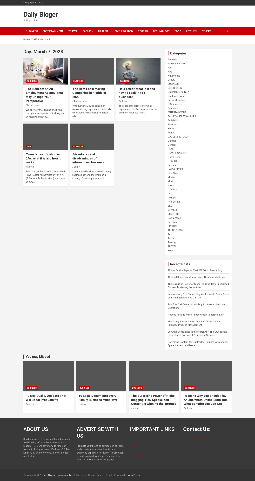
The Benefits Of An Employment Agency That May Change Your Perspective (44, 95)
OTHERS (206, 31)
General (172, 144)
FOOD (177, 31)
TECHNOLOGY (161, 31)
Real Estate (174, 201)
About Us (135, 447)
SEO (170, 205)
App (29, 146)
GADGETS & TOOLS (178, 136)
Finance (172, 124)
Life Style (173, 173)
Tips (170, 234)
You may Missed (38, 357)
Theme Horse (95, 475)
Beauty (171, 79)
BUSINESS (32, 31)
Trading (172, 242)
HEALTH (103, 31)
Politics (172, 197)
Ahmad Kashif (81, 101)
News (171, 185)
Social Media (174, 218)
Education (173, 108)
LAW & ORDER (175, 169)
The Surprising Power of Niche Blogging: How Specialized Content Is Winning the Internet (153, 400)
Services (172, 209)
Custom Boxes (176, 96)
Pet (169, 193)
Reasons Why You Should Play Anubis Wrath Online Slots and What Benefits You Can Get (205, 400)
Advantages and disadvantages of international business (88, 158)
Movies (171, 177)
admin (123, 101)
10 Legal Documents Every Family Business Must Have (197, 277)
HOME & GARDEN (123, 31)
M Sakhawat (33, 105)
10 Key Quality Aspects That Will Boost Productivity (195, 270)
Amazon (172, 59)
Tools (171, 238)
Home (133, 439)
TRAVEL (73, 31)
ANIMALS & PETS (177, 63)
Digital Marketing (176, 100)
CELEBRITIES (175, 87)
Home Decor (174, 157)
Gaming (172, 140)
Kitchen (191, 31)
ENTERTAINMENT (53, 31)
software (173, 222)
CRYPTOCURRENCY (178, 92)
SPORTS (143, 31)
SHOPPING (173, 213)
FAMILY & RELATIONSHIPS (182, 116)
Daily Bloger (40, 14)
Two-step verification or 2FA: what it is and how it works (43, 158)
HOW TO (172, 161)
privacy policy (65, 475)
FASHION (88, 31)
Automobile (174, 75)
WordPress (134, 475)
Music (171, 181)
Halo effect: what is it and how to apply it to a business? (137, 93)
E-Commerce (175, 104)
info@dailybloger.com (194, 439)
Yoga (170, 250)
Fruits (171, 132)
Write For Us (136, 455)
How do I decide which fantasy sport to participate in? (197, 314)
